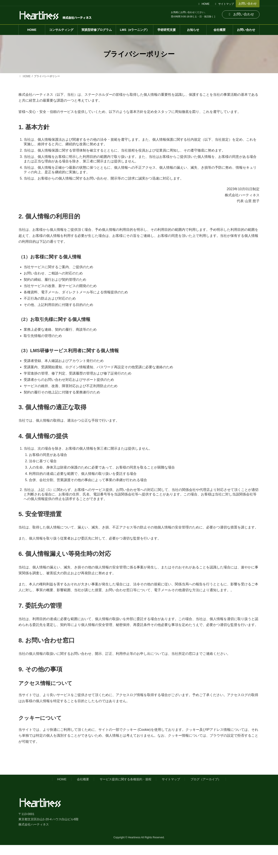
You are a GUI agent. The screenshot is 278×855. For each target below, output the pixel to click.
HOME (203, 3)
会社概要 (83, 779)
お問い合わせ (247, 3)
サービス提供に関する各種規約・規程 (125, 779)
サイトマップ (224, 3)
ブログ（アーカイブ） (205, 779)
